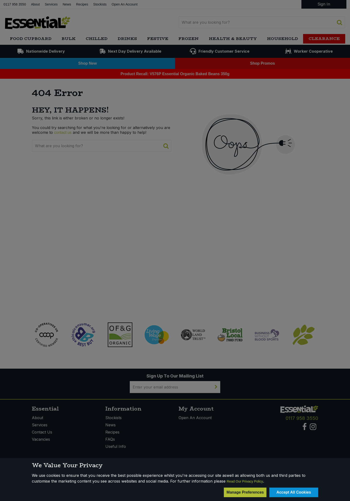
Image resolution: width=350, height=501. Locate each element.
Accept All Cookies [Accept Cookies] (294, 492)
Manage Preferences (245, 492)
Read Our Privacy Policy (245, 481)
